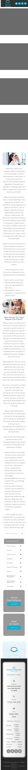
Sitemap (14, 768)
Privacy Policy (21, 766)
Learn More (14, 604)
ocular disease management (11, 581)
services (9, 550)
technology (10, 586)
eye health (10, 563)
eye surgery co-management (11, 576)
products (9, 571)
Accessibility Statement (9, 766)
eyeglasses (10, 558)
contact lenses (11, 554)
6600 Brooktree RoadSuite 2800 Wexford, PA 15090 (14, 688)
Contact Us (14, 627)
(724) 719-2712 (14, 702)
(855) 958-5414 (14, 715)
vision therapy (11, 546)
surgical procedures (12, 567)
